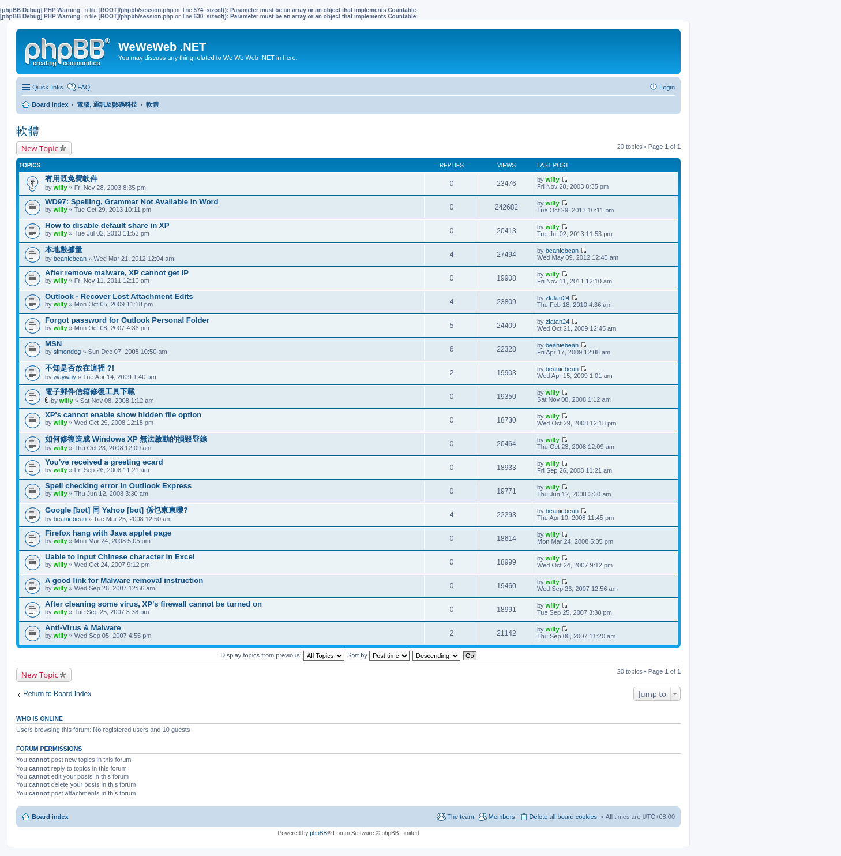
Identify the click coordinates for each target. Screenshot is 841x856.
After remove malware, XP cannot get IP (117, 272)
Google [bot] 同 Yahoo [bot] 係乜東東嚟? (116, 510)
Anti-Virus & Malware (83, 627)
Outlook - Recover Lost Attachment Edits (119, 296)
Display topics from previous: (282, 655)
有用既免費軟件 (71, 178)
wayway (65, 376)
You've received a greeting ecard (104, 462)
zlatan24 (558, 297)
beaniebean (70, 258)
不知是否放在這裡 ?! (79, 368)
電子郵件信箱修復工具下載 (90, 391)
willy (60, 187)
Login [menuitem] (667, 87)
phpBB (318, 833)
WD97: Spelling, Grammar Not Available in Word (132, 201)
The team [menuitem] (460, 816)
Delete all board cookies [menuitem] (563, 816)
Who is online (39, 718)
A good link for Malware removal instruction (124, 580)
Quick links (47, 87)
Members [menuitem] (502, 816)
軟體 (27, 131)
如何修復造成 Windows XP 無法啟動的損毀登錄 (126, 439)
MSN (53, 343)
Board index (50, 816)
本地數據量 (63, 249)
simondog (67, 351)
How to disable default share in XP (107, 225)
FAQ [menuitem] (83, 87)
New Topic (39, 148)
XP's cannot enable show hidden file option (123, 414)
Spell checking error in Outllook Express (118, 485)
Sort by (378, 655)
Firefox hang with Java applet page (108, 533)
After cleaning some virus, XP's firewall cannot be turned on (153, 604)
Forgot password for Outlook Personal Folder (127, 320)
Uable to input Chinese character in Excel (119, 556)
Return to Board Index (57, 694)
